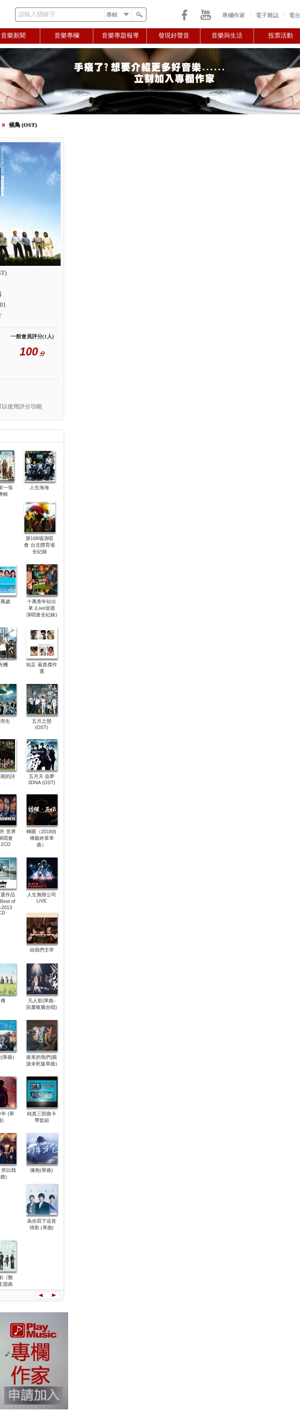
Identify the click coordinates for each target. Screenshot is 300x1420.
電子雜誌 (267, 15)
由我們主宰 (42, 949)
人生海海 (39, 487)
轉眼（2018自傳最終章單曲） (42, 838)
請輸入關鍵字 (36, 14)
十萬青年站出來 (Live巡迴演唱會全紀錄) (41, 608)
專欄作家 (233, 15)
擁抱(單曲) (41, 1170)
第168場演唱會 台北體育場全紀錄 (39, 545)
